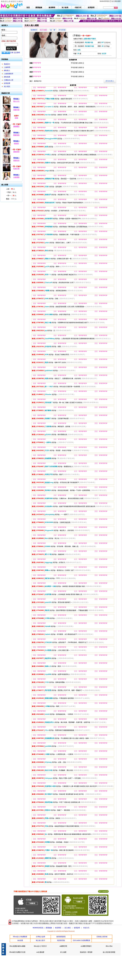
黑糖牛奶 (16, 110)
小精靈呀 (16, 177)
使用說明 (77, 928)
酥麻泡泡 (16, 135)
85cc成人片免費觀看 (20, 937)
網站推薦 (7, 77)
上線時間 (7, 67)
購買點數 (48, 928)
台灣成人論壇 (40, 937)
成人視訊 (7, 86)
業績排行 (7, 64)
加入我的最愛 (116, 1)
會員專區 (58, 928)
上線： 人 (10, 189)
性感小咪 (16, 168)
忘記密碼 (17, 52)
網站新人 (7, 70)
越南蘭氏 (16, 126)
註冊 (11, 52)
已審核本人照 (8, 80)
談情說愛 (7, 83)
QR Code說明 (103, 891)
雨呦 (16, 118)
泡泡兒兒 (16, 160)
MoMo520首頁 (105, 1)
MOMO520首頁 (38, 928)
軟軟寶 (16, 143)
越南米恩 (16, 152)
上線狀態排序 (8, 74)
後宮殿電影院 (61, 937)
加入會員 (67, 928)
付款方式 (86, 928)
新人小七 (16, 101)
